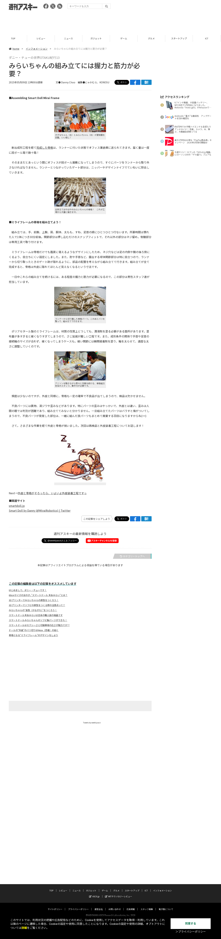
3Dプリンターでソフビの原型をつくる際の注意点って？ (37, 605)
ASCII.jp (94, 825)
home (14, 48)
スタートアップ (179, 38)
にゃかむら (91, 82)
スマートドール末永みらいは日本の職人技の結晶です (36, 615)
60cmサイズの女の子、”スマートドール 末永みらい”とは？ (38, 595)
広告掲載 (131, 837)
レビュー (41, 38)
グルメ (151, 38)
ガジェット (96, 38)
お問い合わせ (114, 837)
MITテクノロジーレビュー (118, 825)
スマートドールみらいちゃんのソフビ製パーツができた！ (38, 620)
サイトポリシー (55, 837)
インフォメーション (36, 48)
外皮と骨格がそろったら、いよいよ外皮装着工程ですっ (52, 493)
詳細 (24, 928)
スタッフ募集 (147, 837)
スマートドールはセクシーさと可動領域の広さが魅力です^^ (39, 625)
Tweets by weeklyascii (92, 722)
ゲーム (124, 38)
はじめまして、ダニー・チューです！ (28, 590)
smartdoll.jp (17, 506)
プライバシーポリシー (78, 837)
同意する (190, 923)
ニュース (69, 38)
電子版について (166, 837)
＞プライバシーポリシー (190, 931)
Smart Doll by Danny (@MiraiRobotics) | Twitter (39, 510)
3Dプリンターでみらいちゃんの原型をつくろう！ (34, 600)
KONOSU (104, 82)
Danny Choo (68, 82)
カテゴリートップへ (132, 556)
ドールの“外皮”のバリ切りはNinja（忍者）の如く (34, 630)
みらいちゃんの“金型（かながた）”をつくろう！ (33, 610)
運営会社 (98, 837)
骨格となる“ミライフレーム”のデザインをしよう (33, 635)
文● (58, 82)
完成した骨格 (44, 147)
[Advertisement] (110, 21)
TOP (14, 38)
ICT (207, 38)
